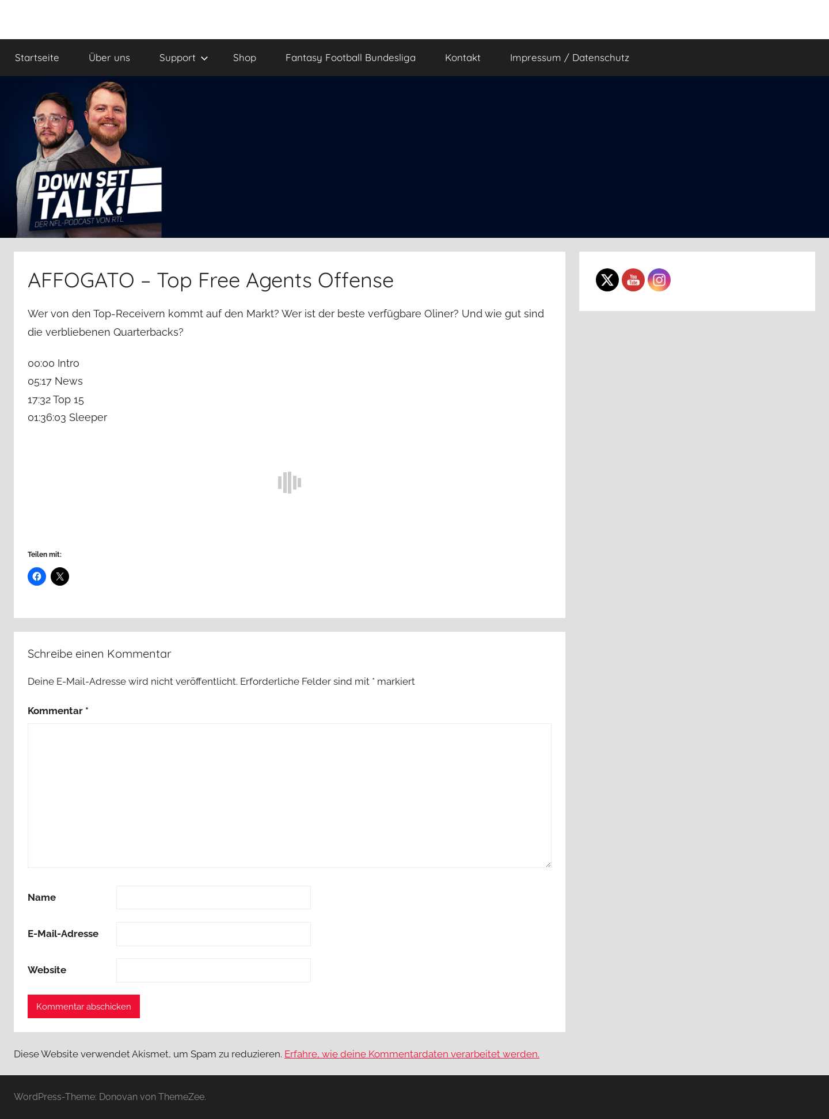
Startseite (37, 57)
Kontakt (463, 57)
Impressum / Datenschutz (569, 57)
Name (42, 897)
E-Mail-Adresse (63, 933)
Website (47, 970)
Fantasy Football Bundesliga (351, 57)
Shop (244, 57)
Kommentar (58, 710)
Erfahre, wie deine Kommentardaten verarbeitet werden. (411, 1054)
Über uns (109, 57)
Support (183, 57)
